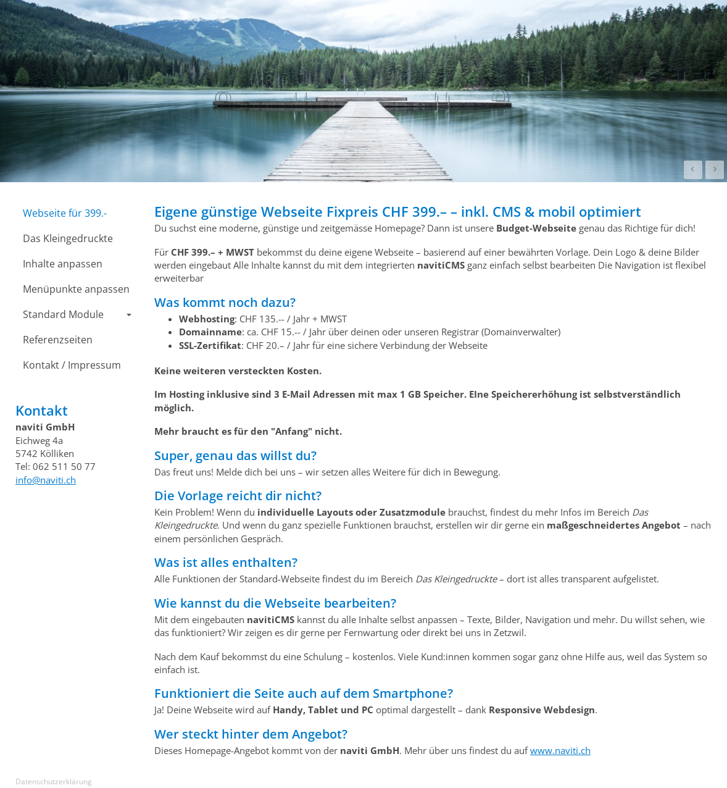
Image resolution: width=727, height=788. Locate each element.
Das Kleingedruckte (68, 238)
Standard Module (77, 314)
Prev (693, 170)
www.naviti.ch (560, 750)
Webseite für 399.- (65, 213)
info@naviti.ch (45, 480)
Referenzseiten (58, 339)
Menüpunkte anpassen (76, 289)
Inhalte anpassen (62, 263)
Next (714, 170)
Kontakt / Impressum (72, 365)
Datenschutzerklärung (53, 781)
